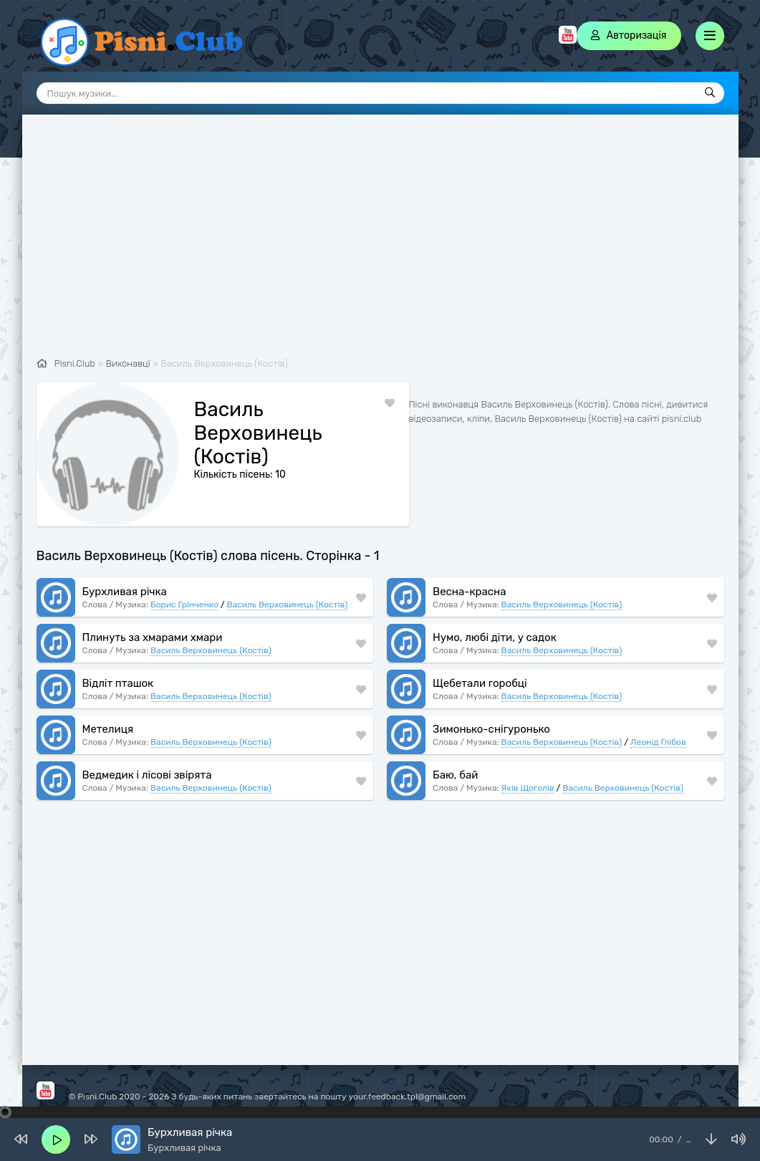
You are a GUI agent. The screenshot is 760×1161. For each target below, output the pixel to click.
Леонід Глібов (658, 742)
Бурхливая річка (124, 591)
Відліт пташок (118, 683)
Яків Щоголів (527, 788)
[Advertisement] (380, 243)
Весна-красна (469, 591)
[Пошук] (710, 93)
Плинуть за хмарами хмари (152, 637)
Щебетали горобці (480, 683)
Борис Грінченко (184, 604)
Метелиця (108, 729)
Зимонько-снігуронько (491, 729)
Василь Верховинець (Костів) (287, 604)
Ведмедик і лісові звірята (147, 775)
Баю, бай (455, 775)
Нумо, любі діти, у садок (495, 637)
